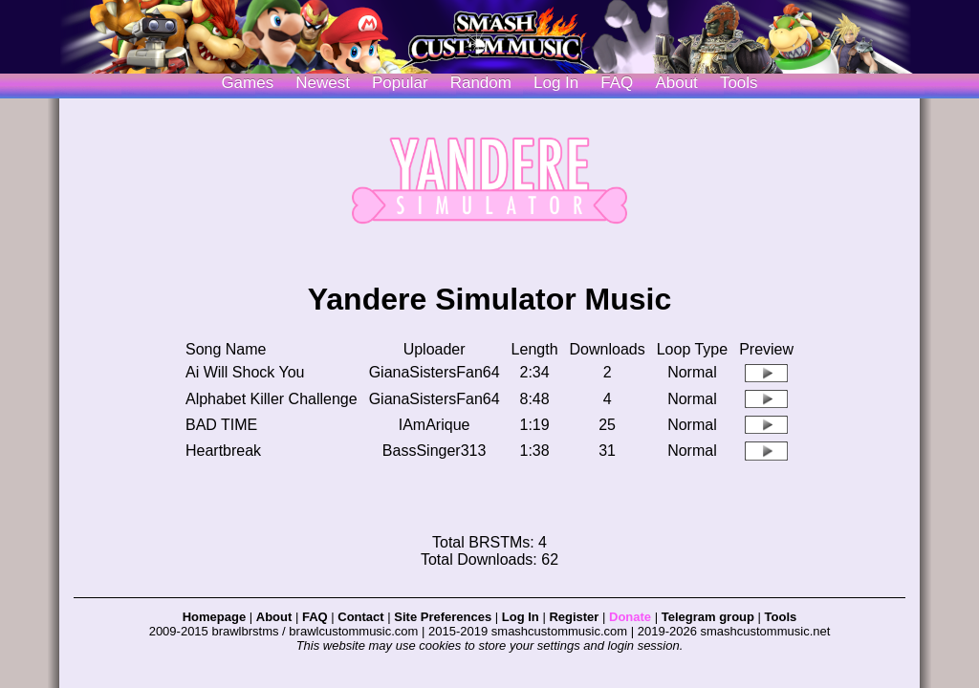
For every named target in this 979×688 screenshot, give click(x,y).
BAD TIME (221, 425)
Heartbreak (223, 450)
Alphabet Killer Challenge (271, 399)
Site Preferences (442, 617)
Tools (739, 83)
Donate (630, 617)
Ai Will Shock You (245, 372)
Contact (360, 617)
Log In (520, 617)
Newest (322, 83)
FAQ (616, 83)
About (676, 83)
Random (480, 83)
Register (573, 617)
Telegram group (708, 617)
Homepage (214, 617)
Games (247, 83)
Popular (400, 83)
